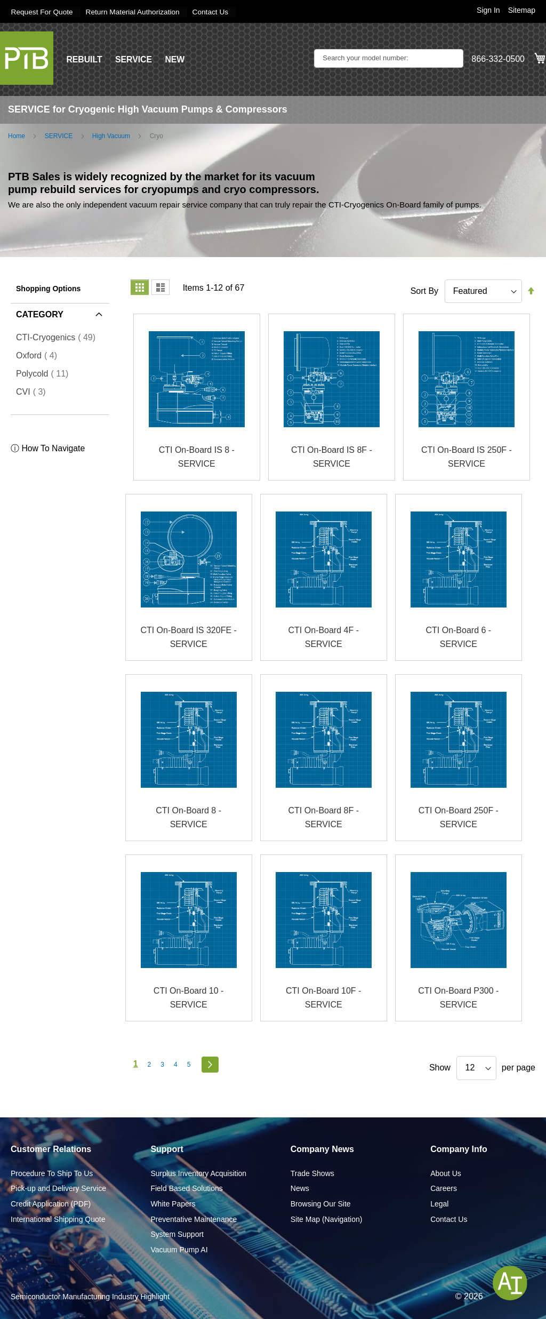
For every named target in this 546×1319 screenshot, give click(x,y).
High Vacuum (111, 135)
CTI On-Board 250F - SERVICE (459, 817)
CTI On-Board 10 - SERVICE (189, 997)
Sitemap (521, 10)
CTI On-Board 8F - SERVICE (323, 817)
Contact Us (215, 11)
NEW (176, 58)
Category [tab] (39, 313)
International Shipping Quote (58, 1218)
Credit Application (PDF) (51, 1203)
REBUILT (84, 58)
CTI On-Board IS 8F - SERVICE (331, 456)
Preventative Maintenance (193, 1218)
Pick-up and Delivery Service (58, 1188)
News (300, 1188)
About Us (445, 1173)
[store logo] (26, 57)
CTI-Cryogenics (59, 337)
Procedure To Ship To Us (52, 1173)
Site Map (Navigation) (327, 1218)
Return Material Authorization (135, 11)
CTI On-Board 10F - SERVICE (323, 997)
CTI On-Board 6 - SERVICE (458, 637)
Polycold (45, 373)
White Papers (172, 1203)
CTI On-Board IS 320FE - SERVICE (188, 637)
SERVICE (134, 58)
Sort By (424, 290)
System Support (177, 1234)
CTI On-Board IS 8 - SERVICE (197, 456)
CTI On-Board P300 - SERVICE (458, 997)
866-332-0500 (498, 58)
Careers (443, 1188)
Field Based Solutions (186, 1188)
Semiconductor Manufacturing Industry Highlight (90, 1296)
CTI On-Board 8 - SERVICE (188, 817)
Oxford (39, 355)
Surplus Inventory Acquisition (198, 1173)
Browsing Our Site (321, 1203)
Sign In (488, 10)
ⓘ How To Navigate (48, 448)
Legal (439, 1203)
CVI (34, 391)
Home (16, 135)
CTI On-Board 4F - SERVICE (323, 637)
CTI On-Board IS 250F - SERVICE (466, 456)
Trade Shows (312, 1173)
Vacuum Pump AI (178, 1249)
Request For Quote (42, 11)
